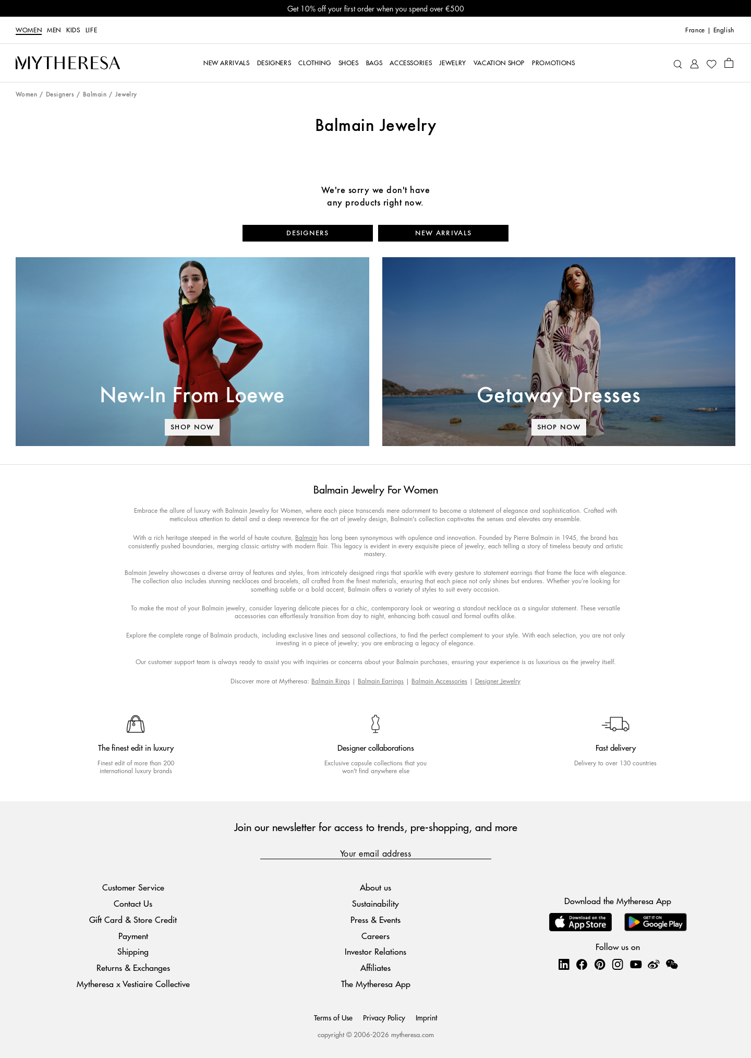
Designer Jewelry (497, 681)
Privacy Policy (384, 1017)
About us (375, 887)
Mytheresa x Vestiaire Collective (133, 984)
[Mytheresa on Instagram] (617, 964)
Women (29, 30)
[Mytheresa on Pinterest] (599, 964)
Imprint (426, 1017)
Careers (375, 936)
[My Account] (694, 63)
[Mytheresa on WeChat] (671, 964)
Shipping (133, 951)
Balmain (94, 94)
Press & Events (375, 919)
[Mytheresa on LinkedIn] (564, 964)
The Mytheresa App (375, 984)
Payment (133, 936)
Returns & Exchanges (133, 967)
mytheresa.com (412, 1034)
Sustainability (375, 903)
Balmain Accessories (439, 681)
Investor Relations (375, 951)
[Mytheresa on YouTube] (635, 964)
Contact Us (133, 903)
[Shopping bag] (728, 63)
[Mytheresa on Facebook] (581, 964)
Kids (73, 30)
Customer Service (133, 887)
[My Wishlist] (711, 63)
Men (54, 30)
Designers (60, 94)
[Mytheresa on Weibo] (653, 964)
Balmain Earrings (381, 681)
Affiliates (375, 967)
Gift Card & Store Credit (133, 919)
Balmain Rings (330, 681)
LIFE (92, 30)
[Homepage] (68, 63)
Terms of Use (333, 1017)
